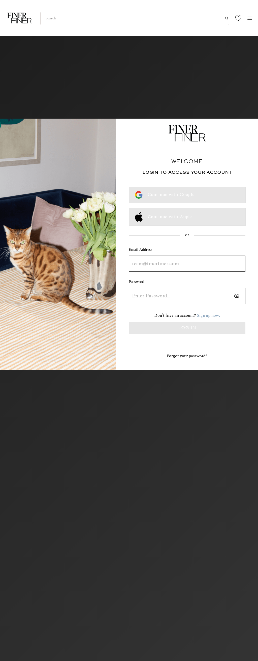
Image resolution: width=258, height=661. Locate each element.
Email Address (140, 250)
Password (136, 282)
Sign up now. (208, 315)
